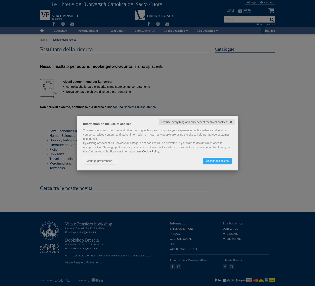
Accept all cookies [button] (217, 161)
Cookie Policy (150, 151)
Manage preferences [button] (99, 161)
